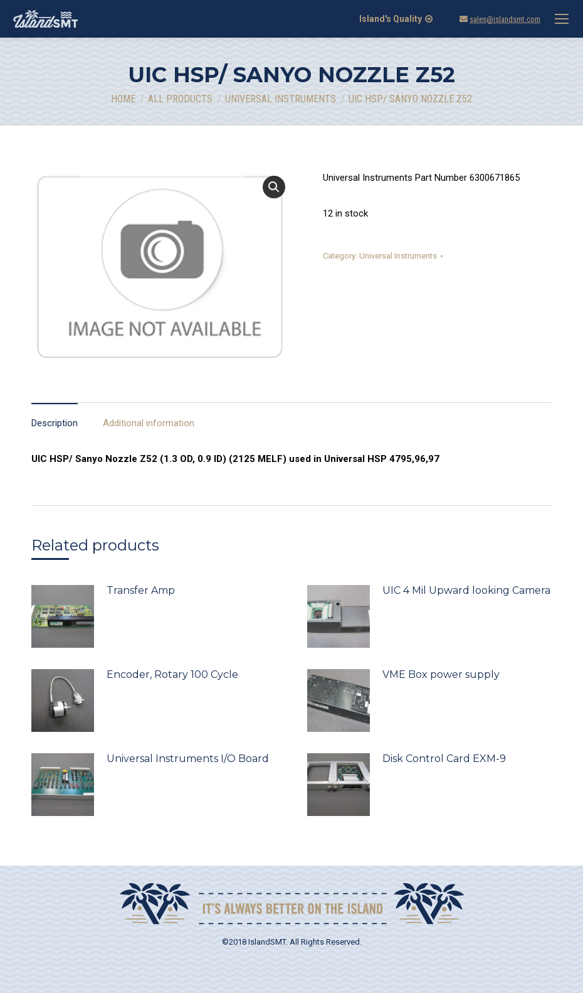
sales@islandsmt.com (505, 19)
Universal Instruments (398, 255)
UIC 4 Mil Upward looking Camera (466, 590)
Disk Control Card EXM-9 (444, 759)
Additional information (148, 423)
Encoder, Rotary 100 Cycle (172, 674)
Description (54, 423)
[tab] (54, 417)
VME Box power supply (441, 674)
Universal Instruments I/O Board (188, 759)
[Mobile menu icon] (561, 19)
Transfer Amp (141, 590)
